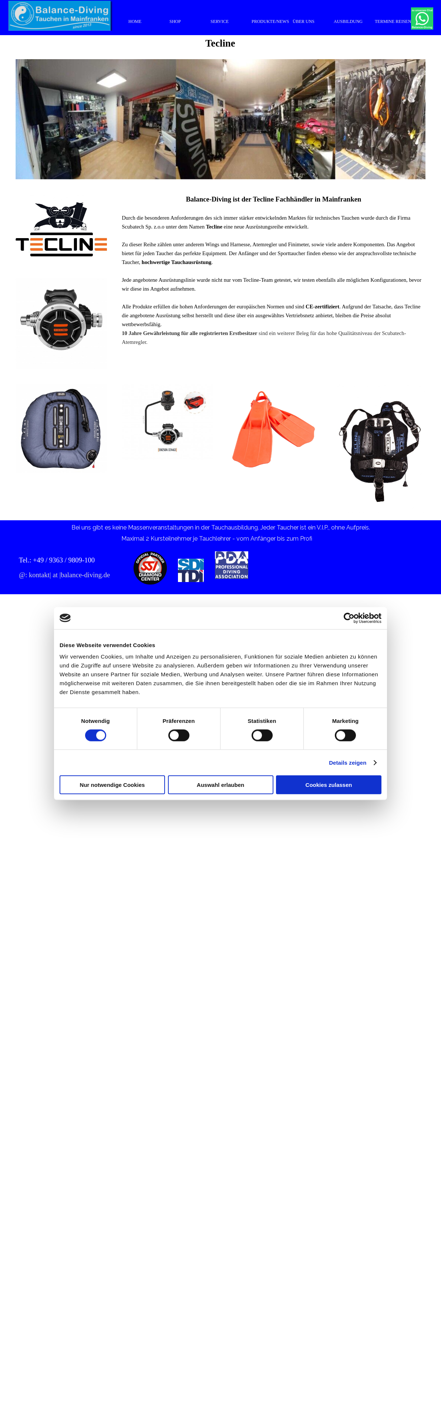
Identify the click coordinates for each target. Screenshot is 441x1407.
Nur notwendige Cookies (112, 785)
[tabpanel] (273, 274)
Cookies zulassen (329, 785)
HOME (134, 21)
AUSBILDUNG (348, 21)
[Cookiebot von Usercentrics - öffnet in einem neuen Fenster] (349, 617)
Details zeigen (347, 762)
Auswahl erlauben (220, 785)
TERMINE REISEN (393, 21)
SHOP (175, 21)
